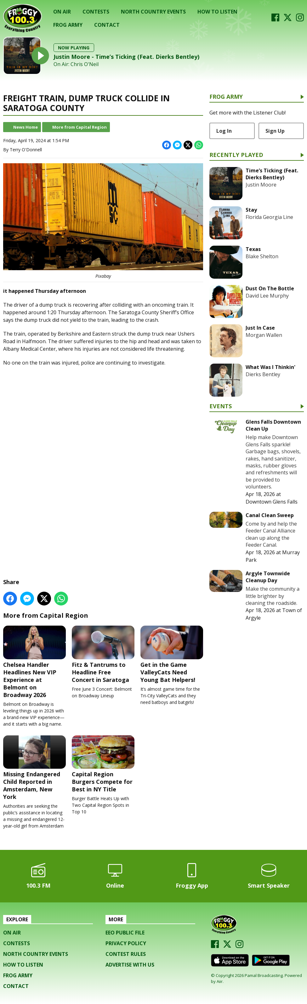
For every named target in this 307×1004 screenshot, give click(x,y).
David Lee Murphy (267, 295)
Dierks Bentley (263, 374)
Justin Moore (261, 184)
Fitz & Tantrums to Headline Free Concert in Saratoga (103, 654)
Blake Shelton (262, 256)
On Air (62, 11)
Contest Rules (125, 954)
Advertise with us (129, 964)
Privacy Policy (125, 943)
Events (220, 406)
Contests (95, 11)
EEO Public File (125, 932)
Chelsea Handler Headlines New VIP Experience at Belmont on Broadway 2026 (34, 662)
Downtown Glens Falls (272, 501)
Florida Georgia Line (269, 217)
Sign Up (275, 130)
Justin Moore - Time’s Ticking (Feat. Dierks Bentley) (126, 56)
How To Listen (217, 11)
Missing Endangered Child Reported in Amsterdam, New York (34, 767)
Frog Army (67, 24)
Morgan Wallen (264, 335)
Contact (107, 24)
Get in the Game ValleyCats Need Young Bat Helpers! (171, 654)
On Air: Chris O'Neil (76, 64)
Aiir (220, 981)
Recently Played (236, 155)
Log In (224, 130)
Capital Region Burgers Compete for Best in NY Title (103, 764)
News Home (25, 127)
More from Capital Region (79, 127)
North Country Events (153, 11)
